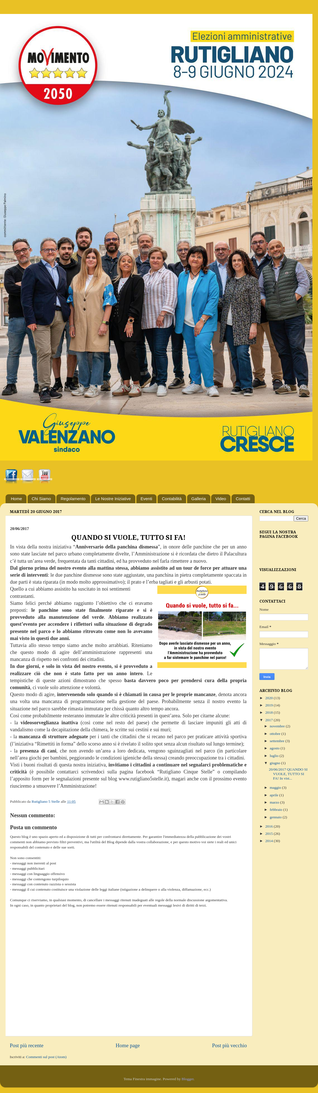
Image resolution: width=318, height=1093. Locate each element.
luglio (275, 756)
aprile (274, 795)
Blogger (188, 1079)
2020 (269, 698)
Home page (128, 1045)
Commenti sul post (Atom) (46, 1057)
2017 (269, 720)
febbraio (276, 809)
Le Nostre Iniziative (113, 498)
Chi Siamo (41, 498)
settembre (277, 741)
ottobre (275, 734)
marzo (275, 802)
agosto (275, 748)
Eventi (146, 498)
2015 (269, 833)
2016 (269, 826)
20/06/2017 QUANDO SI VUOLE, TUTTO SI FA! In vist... (288, 773)
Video (220, 498)
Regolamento (73, 498)
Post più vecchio (229, 1045)
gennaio (276, 817)
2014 (269, 841)
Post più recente (27, 1045)
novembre (278, 726)
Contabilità (172, 498)
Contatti (243, 498)
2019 (269, 705)
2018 (269, 712)
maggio (276, 787)
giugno (275, 763)
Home (16, 498)
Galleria (198, 498)
